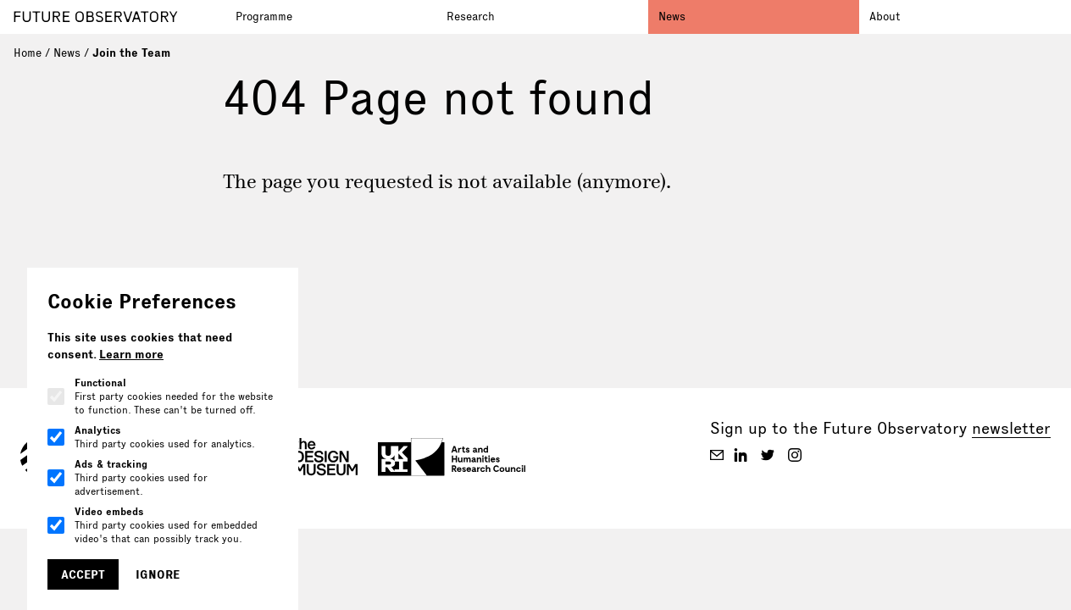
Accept (83, 574)
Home (28, 52)
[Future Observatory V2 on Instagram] (795, 455)
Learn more (131, 354)
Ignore (158, 574)
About (884, 16)
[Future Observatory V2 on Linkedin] (740, 455)
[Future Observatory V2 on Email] (717, 455)
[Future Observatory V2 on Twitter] (767, 455)
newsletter (1011, 428)
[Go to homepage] (119, 17)
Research (471, 16)
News (671, 16)
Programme (264, 16)
